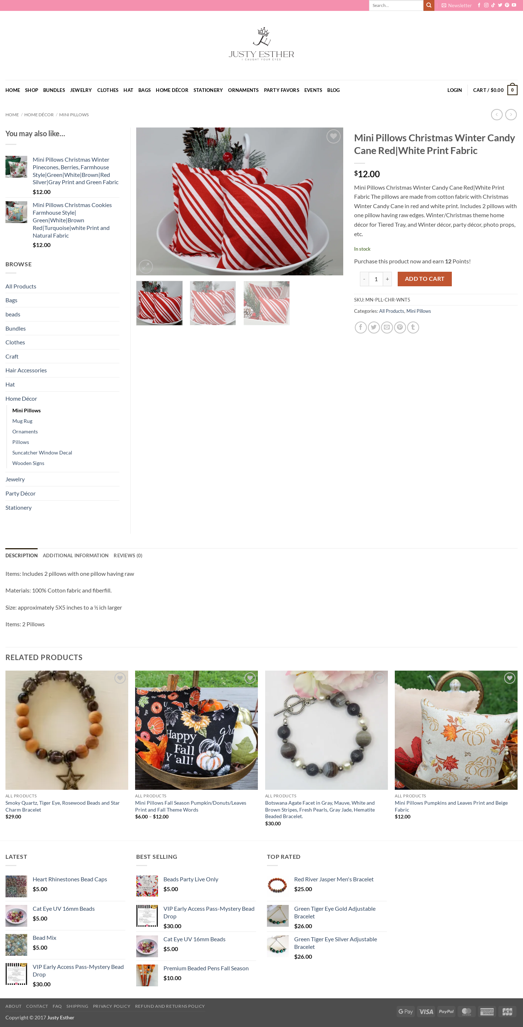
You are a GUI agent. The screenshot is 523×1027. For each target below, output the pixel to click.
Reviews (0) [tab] (128, 555)
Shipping (77, 1006)
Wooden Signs (28, 463)
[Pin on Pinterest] (400, 327)
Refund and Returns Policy (170, 1006)
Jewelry (81, 90)
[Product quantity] (376, 279)
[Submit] (428, 5)
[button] (457, 5)
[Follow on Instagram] (486, 5)
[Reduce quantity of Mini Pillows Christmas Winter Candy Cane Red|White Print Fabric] (364, 279)
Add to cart (425, 278)
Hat (128, 90)
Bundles (54, 90)
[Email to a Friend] (387, 327)
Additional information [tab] (76, 555)
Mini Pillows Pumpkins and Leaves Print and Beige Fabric (451, 806)
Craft (12, 356)
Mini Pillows (74, 114)
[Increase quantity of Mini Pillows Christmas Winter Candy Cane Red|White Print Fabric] (387, 279)
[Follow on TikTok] (493, 5)
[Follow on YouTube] (514, 5)
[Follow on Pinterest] (507, 5)
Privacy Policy (112, 1006)
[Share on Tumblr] (413, 327)
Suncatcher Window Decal (42, 452)
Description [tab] (21, 555)
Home (12, 90)
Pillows (20, 442)
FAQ (57, 1006)
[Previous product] (510, 114)
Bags (144, 90)
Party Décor (20, 493)
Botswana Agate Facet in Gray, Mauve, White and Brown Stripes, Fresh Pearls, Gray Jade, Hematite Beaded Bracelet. (320, 809)
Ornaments (243, 90)
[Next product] (496, 114)
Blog (333, 90)
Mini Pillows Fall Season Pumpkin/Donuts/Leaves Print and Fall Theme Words (190, 806)
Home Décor (172, 90)
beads (12, 314)
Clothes (108, 90)
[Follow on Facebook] (479, 5)
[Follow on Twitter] (500, 5)
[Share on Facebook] (361, 327)
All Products (391, 311)
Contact (37, 1006)
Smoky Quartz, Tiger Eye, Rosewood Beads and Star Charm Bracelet (62, 806)
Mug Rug (22, 421)
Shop (31, 90)
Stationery (208, 90)
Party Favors (281, 90)
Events (313, 90)
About (13, 1006)
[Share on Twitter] (374, 327)
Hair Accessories (26, 370)
